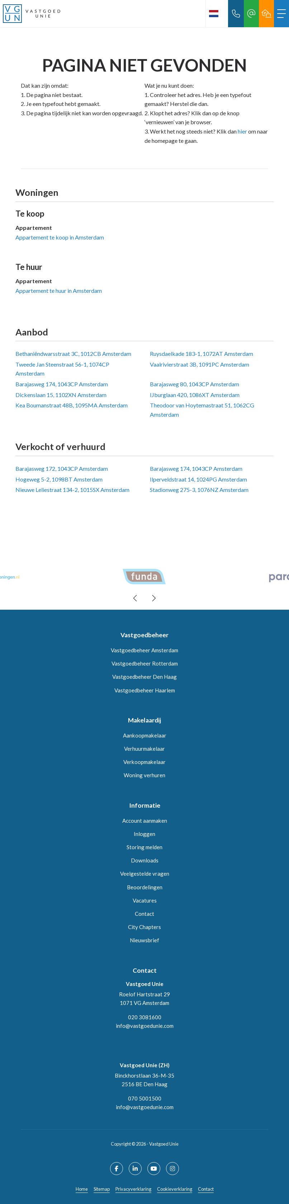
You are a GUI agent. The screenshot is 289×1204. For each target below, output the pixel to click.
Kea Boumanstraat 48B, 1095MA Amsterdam (71, 405)
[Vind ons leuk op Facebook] (116, 1168)
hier (242, 131)
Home (82, 1189)
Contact (206, 1189)
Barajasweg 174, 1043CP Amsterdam (61, 384)
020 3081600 (144, 1017)
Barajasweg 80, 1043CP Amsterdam (194, 384)
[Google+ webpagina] (172, 1168)
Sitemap (102, 1189)
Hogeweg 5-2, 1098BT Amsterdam (59, 479)
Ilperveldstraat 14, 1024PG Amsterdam (198, 479)
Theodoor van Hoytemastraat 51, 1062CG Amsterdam (202, 410)
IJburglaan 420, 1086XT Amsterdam (195, 394)
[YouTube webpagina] (153, 1168)
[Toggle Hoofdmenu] (281, 13)
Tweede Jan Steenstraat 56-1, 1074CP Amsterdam (62, 369)
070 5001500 (144, 1098)
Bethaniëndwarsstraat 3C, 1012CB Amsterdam (73, 353)
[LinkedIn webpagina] (135, 1168)
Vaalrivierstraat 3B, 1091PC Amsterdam (199, 364)
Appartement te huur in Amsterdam (58, 290)
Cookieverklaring (174, 1189)
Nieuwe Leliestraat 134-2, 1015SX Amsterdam (72, 489)
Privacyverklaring (133, 1189)
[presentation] (135, 598)
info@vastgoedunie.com (145, 1025)
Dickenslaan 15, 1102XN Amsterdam (60, 394)
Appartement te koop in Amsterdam (59, 237)
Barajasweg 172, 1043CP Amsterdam (61, 468)
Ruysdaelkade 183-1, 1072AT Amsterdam (201, 353)
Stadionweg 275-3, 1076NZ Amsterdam (199, 489)
